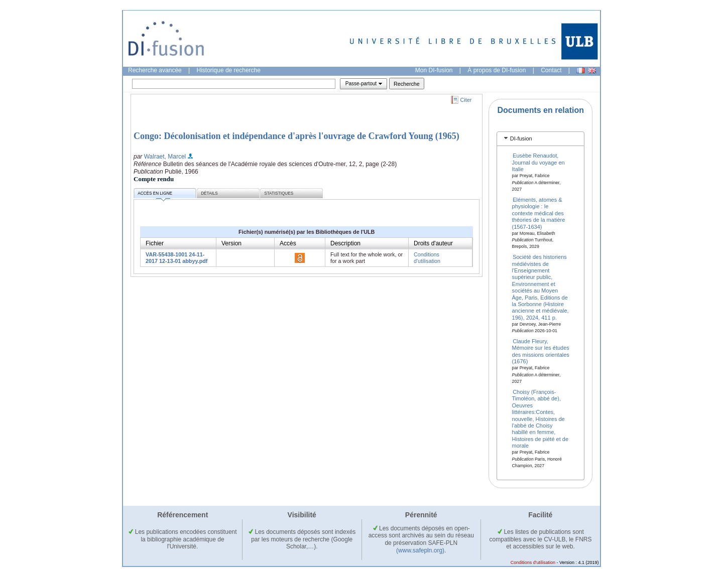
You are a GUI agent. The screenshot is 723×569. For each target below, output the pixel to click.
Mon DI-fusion (434, 70)
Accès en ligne (155, 195)
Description (345, 243)
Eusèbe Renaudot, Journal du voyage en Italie (538, 162)
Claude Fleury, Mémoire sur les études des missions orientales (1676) (540, 351)
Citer (466, 100)
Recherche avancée (155, 70)
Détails (209, 193)
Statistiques (278, 193)
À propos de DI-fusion (496, 70)
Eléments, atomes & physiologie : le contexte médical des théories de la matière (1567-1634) (538, 213)
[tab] (540, 138)
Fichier (155, 243)
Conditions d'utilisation (427, 257)
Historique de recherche (229, 70)
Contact (551, 70)
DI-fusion (521, 138)
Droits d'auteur (433, 243)
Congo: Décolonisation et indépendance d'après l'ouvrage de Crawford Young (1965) (296, 136)
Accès (288, 243)
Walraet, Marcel (165, 156)
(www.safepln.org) (420, 550)
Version (231, 243)
